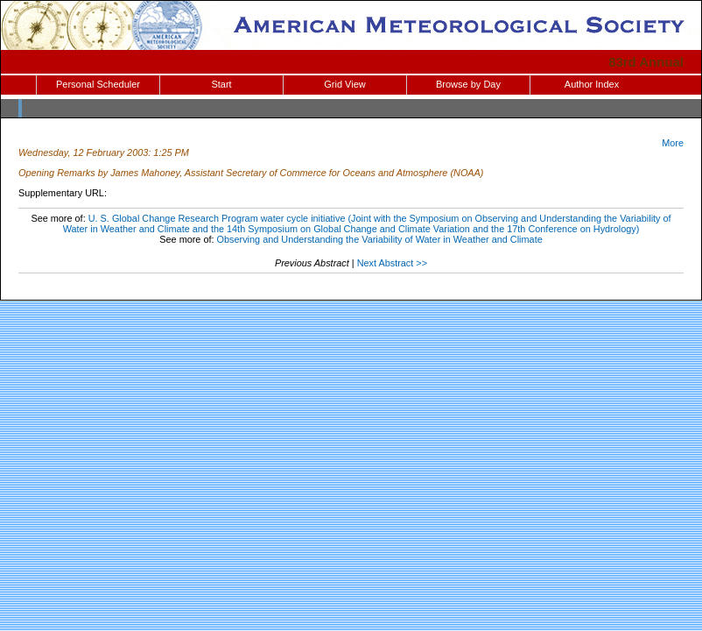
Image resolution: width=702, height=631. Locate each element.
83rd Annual (646, 61)
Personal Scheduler (98, 84)
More (673, 143)
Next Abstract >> (392, 263)
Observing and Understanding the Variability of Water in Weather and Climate (380, 239)
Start (221, 84)
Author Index (592, 84)
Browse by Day (468, 84)
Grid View (344, 84)
